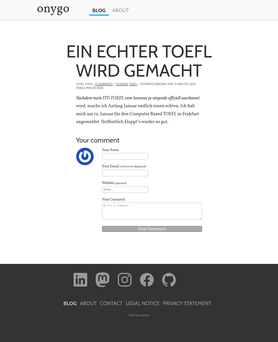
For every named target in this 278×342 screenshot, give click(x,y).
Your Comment (113, 199)
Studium (122, 84)
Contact (111, 303)
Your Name (110, 150)
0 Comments (104, 84)
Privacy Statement (187, 303)
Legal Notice (142, 303)
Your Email (124, 166)
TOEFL (133, 84)
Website (114, 183)
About (120, 10)
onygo (52, 9)
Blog (99, 10)
